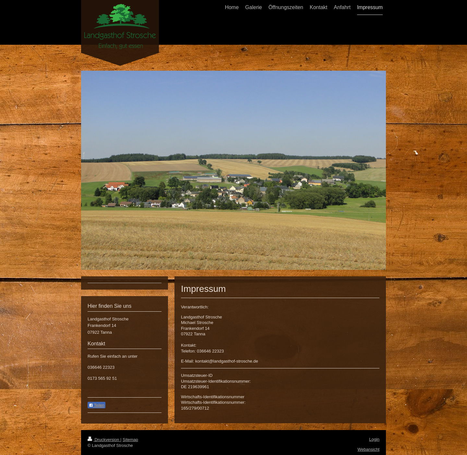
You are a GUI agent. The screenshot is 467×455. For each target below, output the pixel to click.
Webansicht (368, 449)
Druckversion (104, 439)
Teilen (96, 405)
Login (374, 439)
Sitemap (130, 439)
